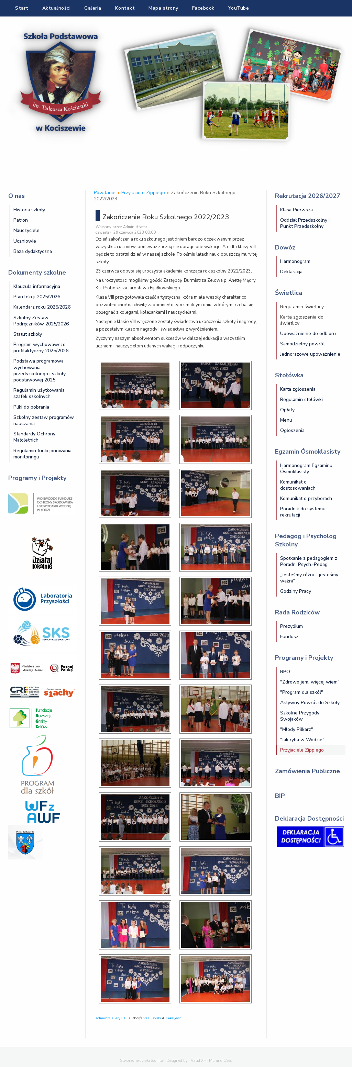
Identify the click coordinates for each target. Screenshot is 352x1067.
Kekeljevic (173, 1018)
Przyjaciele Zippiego (143, 192)
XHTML (207, 1060)
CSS (227, 1060)
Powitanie (105, 192)
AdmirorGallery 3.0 (111, 1018)
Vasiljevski (152, 1018)
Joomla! (157, 1060)
